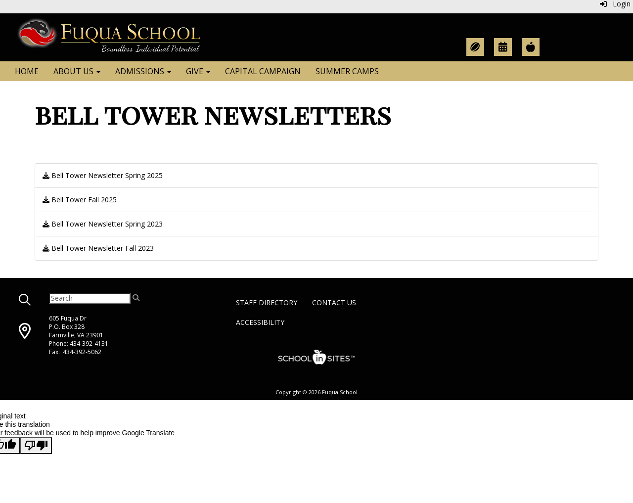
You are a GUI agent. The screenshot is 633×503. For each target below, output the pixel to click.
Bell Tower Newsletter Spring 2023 (103, 224)
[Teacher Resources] (531, 47)
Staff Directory (266, 302)
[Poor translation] (36, 445)
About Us (76, 71)
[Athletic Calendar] (475, 47)
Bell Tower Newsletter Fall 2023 (98, 248)
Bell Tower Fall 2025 (80, 199)
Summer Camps (347, 71)
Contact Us (334, 302)
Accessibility (260, 322)
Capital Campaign (263, 71)
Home (27, 71)
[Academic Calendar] (503, 47)
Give (198, 71)
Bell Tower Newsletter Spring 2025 (103, 175)
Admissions (143, 71)
